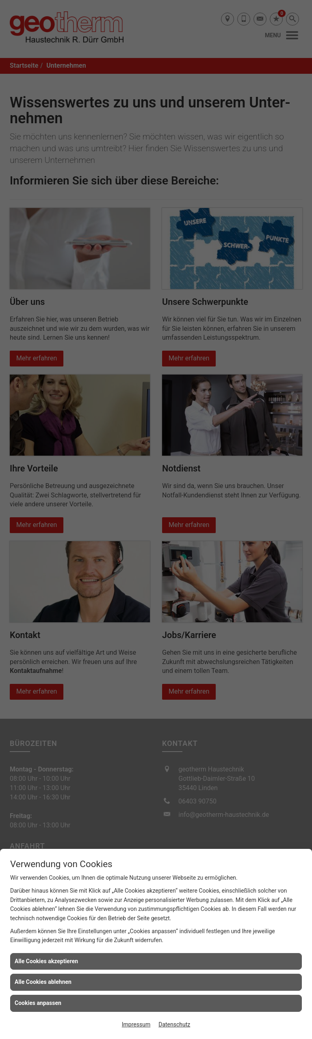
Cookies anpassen (38, 1003)
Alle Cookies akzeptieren (46, 961)
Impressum (136, 1024)
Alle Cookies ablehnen (43, 982)
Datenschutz (174, 1024)
